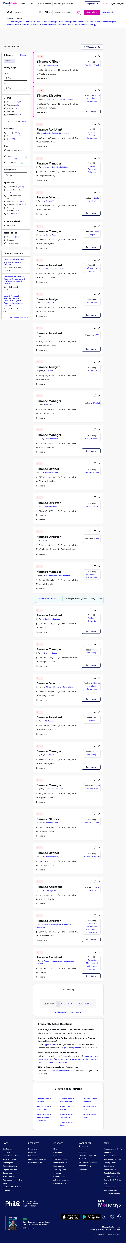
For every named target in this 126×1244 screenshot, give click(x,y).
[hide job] (99, 56)
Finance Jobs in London (18, 24)
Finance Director (49, 95)
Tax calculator (8, 1176)
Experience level (12, 221)
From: (6, 74)
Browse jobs (110, 12)
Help (5, 1183)
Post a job (32, 1152)
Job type (8, 98)
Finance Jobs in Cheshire (90, 1100)
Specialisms (10, 182)
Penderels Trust (51, 65)
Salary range (10, 67)
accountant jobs (45, 1059)
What (9, 12)
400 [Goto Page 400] (80, 1003)
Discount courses (60, 1163)
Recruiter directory (11, 1156)
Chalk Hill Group (50, 653)
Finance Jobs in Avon (67, 1124)
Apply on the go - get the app (68, 1012)
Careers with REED (111, 1176)
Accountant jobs (32, 21)
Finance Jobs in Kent (90, 1108)
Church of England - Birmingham (60, 99)
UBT (46, 337)
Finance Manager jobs (52, 21)
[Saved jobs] (117, 3)
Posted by (9, 128)
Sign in (65, 1047)
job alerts (50, 1044)
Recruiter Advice (35, 1163)
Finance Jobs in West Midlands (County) (77, 24)
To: (5, 84)
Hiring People (51, 235)
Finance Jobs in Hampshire (67, 1116)
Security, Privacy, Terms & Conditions (105, 1230)
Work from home (9, 1159)
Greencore (48, 371)
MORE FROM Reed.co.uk (85, 1144)
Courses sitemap (60, 1183)
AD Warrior (49, 721)
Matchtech (50, 303)
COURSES (58, 1143)
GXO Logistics (50, 890)
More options (10, 233)
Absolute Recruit (51, 439)
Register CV (92, 3)
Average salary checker (12, 1180)
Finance (11, 46)
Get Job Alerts (47, 598)
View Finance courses (18, 317)
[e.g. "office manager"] (27, 12)
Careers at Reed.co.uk (87, 1155)
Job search (7, 1152)
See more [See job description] (42, 78)
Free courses (58, 1166)
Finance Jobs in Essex (90, 1116)
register (75, 1047)
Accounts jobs (15, 21)
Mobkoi (49, 405)
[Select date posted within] (15, 174)
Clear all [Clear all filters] (23, 55)
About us (82, 1152)
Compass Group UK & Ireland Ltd (57, 575)
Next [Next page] (88, 1003)
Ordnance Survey (52, 856)
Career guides (59, 1176)
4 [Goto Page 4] (68, 1003)
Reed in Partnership (112, 1173)
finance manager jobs (64, 1059)
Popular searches (10, 1169)
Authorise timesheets (112, 1156)
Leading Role (51, 506)
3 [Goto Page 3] (64, 1003)
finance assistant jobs (57, 1062)
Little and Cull (49, 201)
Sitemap (6, 1190)
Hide (6, 146)
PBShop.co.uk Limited (54, 269)
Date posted (10, 169)
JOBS (5, 1143)
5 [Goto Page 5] (71, 1003)
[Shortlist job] (95, 56)
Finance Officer (48, 61)
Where (48, 12)
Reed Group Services (112, 1159)
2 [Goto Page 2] (61, 1003)
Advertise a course (61, 1180)
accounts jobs (91, 1056)
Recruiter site (33, 1149)
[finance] (9, 60)
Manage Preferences (110, 1227)
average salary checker (63, 1070)
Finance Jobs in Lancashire (43, 24)
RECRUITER (33, 1143)
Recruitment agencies (37, 1159)
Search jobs (91, 12)
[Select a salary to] (15, 88)
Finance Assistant (49, 129)
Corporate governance (88, 1162)
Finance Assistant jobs (105, 21)
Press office (83, 1159)
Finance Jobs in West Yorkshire (67, 1100)
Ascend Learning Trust (53, 789)
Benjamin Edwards (52, 619)
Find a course (58, 1156)
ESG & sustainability (112, 1194)
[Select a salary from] (15, 78)
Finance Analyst (48, 299)
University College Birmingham (56, 133)
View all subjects (60, 1159)
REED (106, 1143)
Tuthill (47, 540)
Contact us (7, 1149)
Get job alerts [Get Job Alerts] (92, 47)
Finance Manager (49, 163)
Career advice (8, 1173)
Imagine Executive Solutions (56, 167)
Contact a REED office (12, 1187)
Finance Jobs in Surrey (67, 1108)
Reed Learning (110, 1169)
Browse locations (10, 1166)
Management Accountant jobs (79, 21)
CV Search (32, 1156)
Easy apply (91, 111)
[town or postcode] (67, 12)
